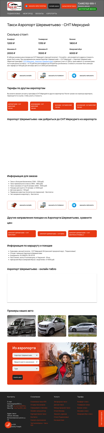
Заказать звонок (84, 6)
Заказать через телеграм (35, 6)
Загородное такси (60, 402)
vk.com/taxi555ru (20, 406)
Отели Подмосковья (61, 417)
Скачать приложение (38, 420)
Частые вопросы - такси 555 (39, 424)
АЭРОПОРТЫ (51, 13)
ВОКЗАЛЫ (40, 13)
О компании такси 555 (38, 402)
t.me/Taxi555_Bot (19, 408)
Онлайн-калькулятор (38, 411)
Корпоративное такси (38, 414)
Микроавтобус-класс (85, 414)
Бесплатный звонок (87, 9)
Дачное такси (59, 405)
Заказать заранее (60, 414)
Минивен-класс (83, 411)
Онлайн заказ (54, 6)
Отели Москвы (59, 411)
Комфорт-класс (83, 402)
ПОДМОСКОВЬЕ (13, 13)
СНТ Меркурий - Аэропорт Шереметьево (38, 61)
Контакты (34, 417)
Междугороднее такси (62, 408)
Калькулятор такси (69, 6)
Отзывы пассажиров (38, 405)
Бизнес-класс (82, 408)
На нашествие (59, 420)
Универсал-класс (83, 405)
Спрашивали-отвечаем (39, 408)
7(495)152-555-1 (87, 3)
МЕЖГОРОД (28, 13)
